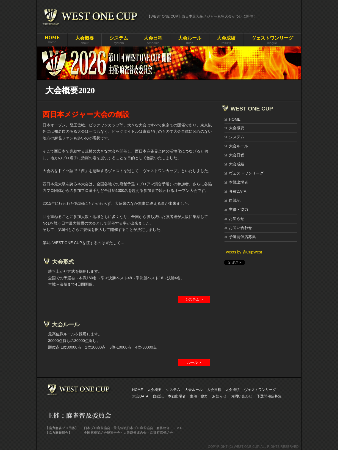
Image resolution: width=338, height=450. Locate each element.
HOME (234, 119)
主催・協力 (238, 209)
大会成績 (236, 164)
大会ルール (238, 146)
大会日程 (236, 155)
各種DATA (237, 191)
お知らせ (236, 218)
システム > (194, 299)
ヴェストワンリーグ (246, 173)
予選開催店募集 (242, 236)
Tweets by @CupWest (243, 252)
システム (236, 137)
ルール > (194, 362)
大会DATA (140, 396)
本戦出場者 (238, 182)
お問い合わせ (240, 227)
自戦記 (234, 200)
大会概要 (236, 128)
